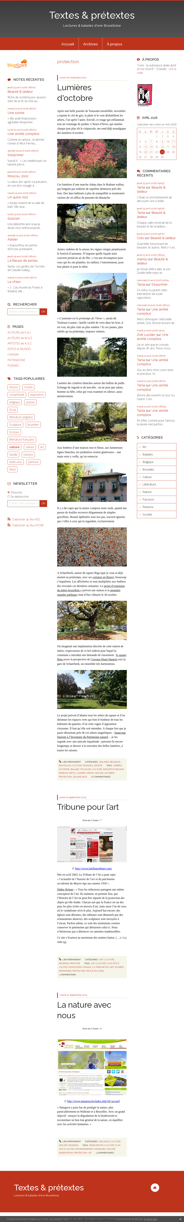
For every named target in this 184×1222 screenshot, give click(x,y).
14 (151, 147)
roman (28, 387)
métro (90, 773)
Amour (13, 387)
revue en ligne (95, 971)
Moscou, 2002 (18, 176)
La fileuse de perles (23, 260)
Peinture (75, 963)
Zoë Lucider (146, 335)
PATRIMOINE (16, 360)
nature (30, 447)
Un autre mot (18, 197)
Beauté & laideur (20, 91)
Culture (77, 765)
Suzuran (14, 218)
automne (64, 769)
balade (75, 769)
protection (65, 777)
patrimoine (65, 971)
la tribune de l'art (103, 967)
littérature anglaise (21, 417)
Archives (90, 44)
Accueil (67, 44)
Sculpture (15, 425)
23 (162, 152)
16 (162, 147)
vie (89, 1153)
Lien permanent (70, 762)
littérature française (21, 439)
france (87, 967)
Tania (141, 187)
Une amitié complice (23, 134)
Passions (88, 765)
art (42, 447)
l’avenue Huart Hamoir (104, 659)
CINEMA (13, 354)
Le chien (14, 282)
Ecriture (14, 432)
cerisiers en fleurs (103, 577)
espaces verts (67, 773)
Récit (12, 469)
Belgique (115, 762)
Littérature (149, 484)
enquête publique (113, 769)
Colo (140, 238)
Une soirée (16, 113)
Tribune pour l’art (88, 807)
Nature (63, 1145)
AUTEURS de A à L (19, 332)
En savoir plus (150, 1219)
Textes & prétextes (92, 15)
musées (119, 967)
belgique (14, 402)
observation (66, 1153)
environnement (84, 1149)
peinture (33, 462)
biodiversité (96, 1145)
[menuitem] (68, 43)
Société (98, 765)
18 (173, 147)
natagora (100, 1149)
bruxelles (33, 425)
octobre (109, 773)
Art (101, 959)
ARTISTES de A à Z (19, 343)
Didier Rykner (65, 889)
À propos (114, 44)
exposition (37, 395)
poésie (30, 402)
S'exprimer (16, 155)
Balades (104, 762)
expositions (75, 967)
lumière (81, 773)
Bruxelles (65, 765)
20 (145, 152)
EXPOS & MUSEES (19, 349)
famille (13, 455)
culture (14, 447)
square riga (80, 777)
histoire (28, 455)
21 (151, 152)
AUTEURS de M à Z (20, 338)
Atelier (13, 239)
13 (145, 147)
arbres (118, 765)
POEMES (13, 366)
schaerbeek (16, 395)
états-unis (15, 462)
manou (142, 259)
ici (64, 941)
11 (173, 141)
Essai (12, 410)
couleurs (85, 769)
